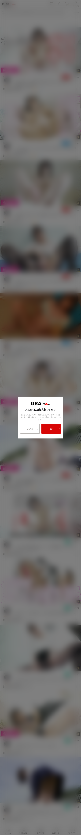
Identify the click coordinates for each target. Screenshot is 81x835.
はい (54, 429)
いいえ (33, 429)
